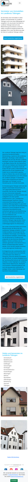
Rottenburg (7, 381)
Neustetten (7, 377)
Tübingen (7, 385)
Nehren (6, 375)
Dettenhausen (8, 362)
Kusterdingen (8, 371)
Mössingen (7, 373)
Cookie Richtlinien (13, 474)
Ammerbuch (7, 358)
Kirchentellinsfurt (9, 370)
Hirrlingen (7, 368)
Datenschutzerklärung (17, 476)
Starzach (6, 383)
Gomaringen (7, 366)
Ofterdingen (7, 379)
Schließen (14, 480)
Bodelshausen (8, 360)
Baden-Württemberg (13, 457)
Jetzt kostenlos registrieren (13, 38)
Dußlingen (7, 364)
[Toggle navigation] (20, 2)
